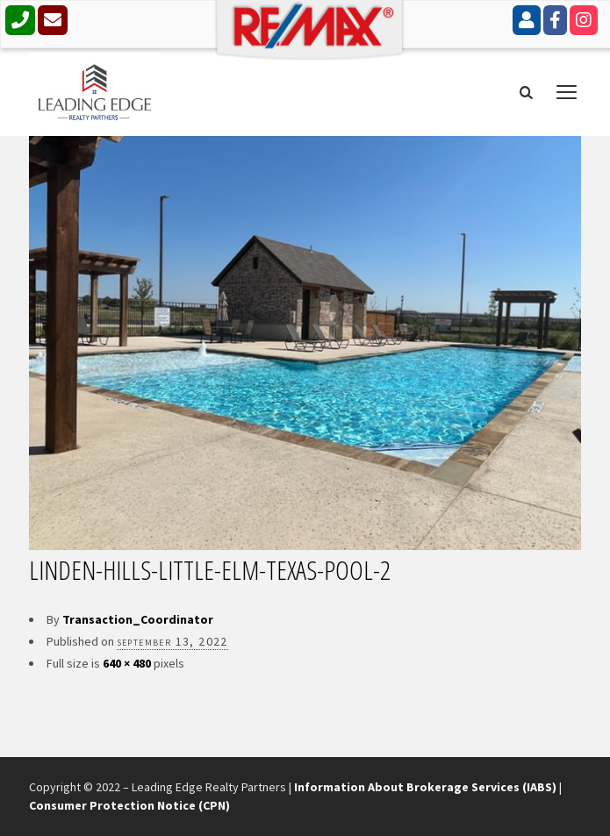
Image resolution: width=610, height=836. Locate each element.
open (567, 92)
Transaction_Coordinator (137, 619)
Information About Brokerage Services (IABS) (425, 787)
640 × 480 (127, 663)
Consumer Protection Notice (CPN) (129, 805)
